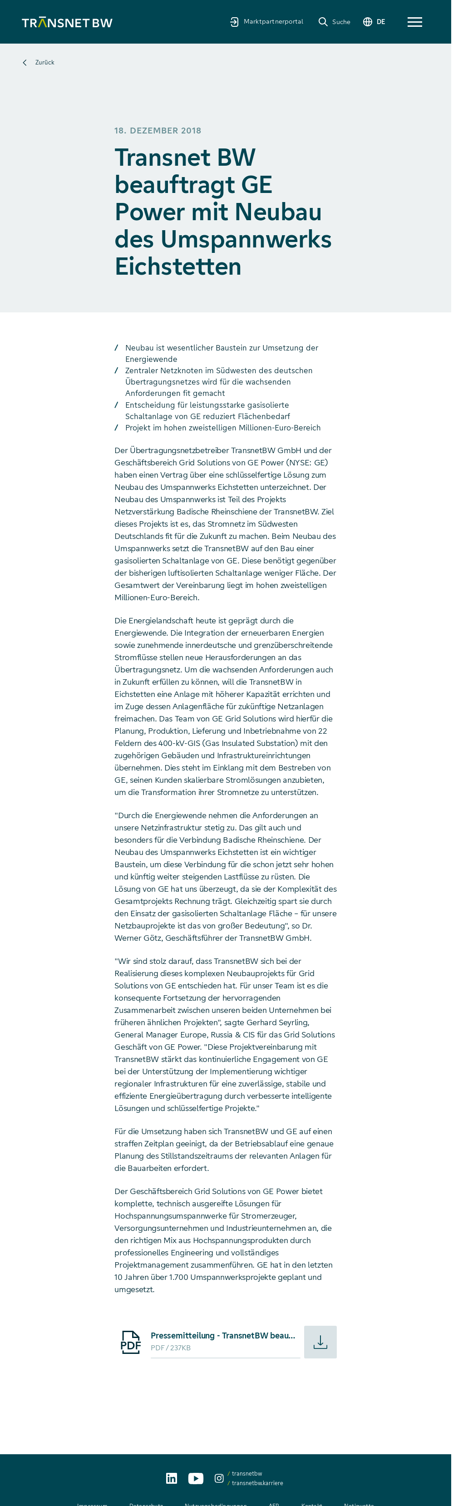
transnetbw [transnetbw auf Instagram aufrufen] (247, 1473)
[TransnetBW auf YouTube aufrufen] (196, 1478)
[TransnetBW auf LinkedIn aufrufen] (171, 1478)
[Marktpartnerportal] (262, 22)
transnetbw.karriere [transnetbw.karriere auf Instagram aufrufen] (257, 1483)
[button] (414, 22)
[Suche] (330, 22)
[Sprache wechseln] (371, 22)
